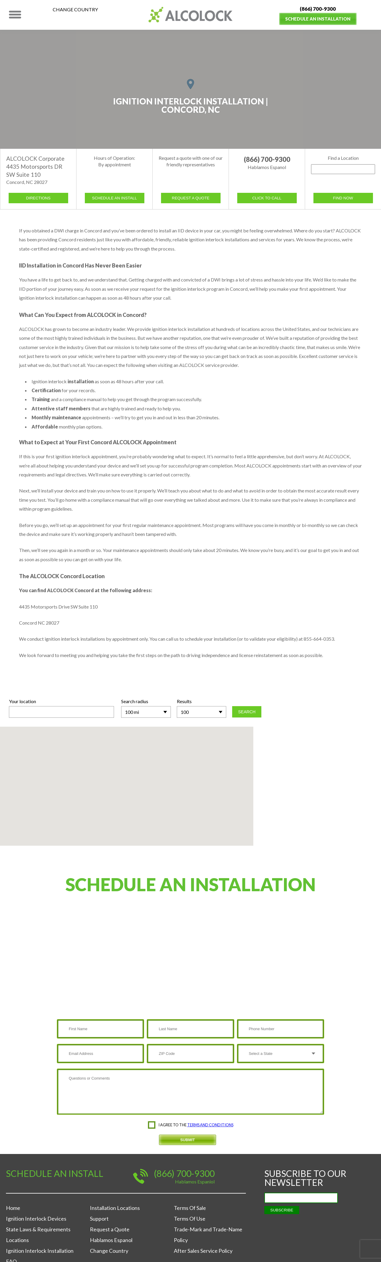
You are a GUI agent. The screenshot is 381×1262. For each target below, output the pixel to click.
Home (13, 1208)
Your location (22, 701)
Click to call (266, 198)
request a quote (190, 198)
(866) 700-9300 (318, 9)
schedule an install (114, 198)
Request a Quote (109, 1229)
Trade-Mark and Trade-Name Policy (208, 1234)
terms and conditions (210, 1124)
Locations (17, 1240)
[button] (190, 84)
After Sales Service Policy (203, 1250)
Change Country (75, 9)
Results (184, 701)
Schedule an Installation (317, 18)
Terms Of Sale (190, 1208)
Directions (38, 198)
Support (99, 1218)
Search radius (134, 701)
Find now (343, 198)
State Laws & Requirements (38, 1229)
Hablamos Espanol (111, 1240)
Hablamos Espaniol (195, 1181)
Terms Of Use (189, 1218)
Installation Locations (115, 1208)
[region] (190, 89)
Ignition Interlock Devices (36, 1218)
